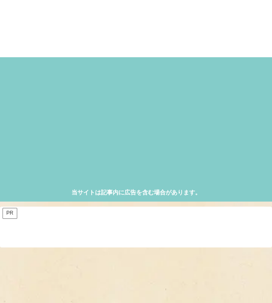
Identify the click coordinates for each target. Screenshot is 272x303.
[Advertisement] (136, 124)
